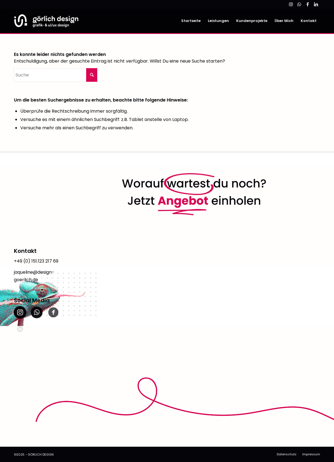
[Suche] (55, 75)
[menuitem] (191, 21)
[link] (291, 4)
